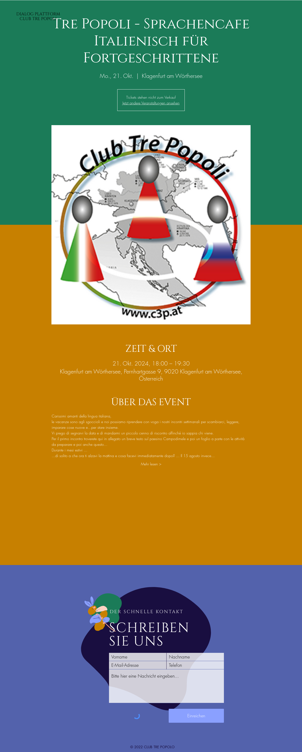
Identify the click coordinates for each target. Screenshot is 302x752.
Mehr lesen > (151, 464)
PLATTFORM (47, 14)
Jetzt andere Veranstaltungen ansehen (151, 103)
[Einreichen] (196, 716)
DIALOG (25, 14)
